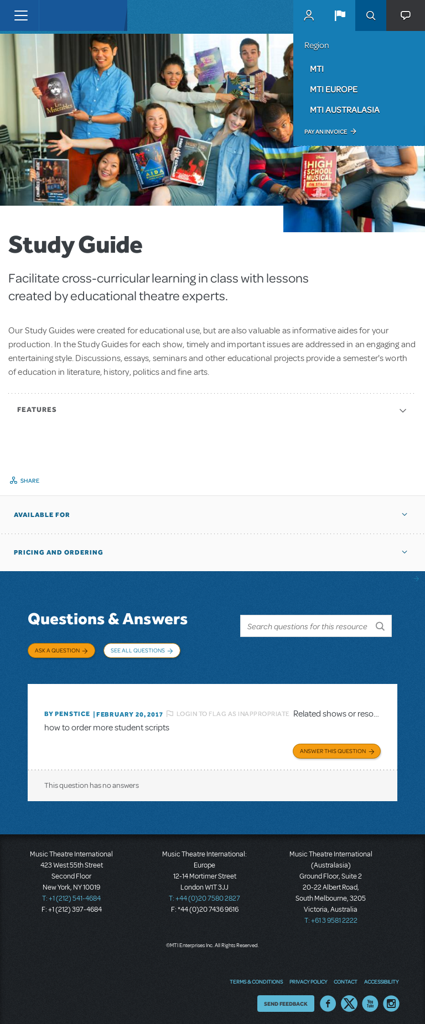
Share (30, 480)
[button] (339, 15)
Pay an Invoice (325, 131)
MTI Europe (333, 89)
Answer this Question (333, 747)
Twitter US (349, 999)
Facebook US (328, 999)
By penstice (67, 710)
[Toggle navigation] (21, 15)
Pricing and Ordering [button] (58, 552)
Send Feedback (286, 999)
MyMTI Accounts (308, 15)
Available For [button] (42, 515)
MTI (317, 68)
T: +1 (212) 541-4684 (71, 894)
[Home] (62, 15)
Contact (345, 977)
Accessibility (381, 977)
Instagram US (391, 999)
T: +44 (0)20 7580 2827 (204, 894)
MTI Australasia (345, 109)
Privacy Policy (308, 977)
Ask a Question (57, 650)
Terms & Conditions (256, 977)
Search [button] (370, 15)
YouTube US (370, 999)
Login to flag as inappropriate (233, 709)
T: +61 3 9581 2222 (330, 916)
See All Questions (138, 650)
